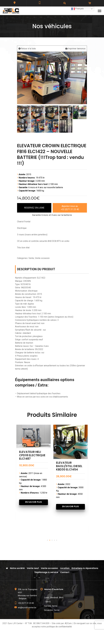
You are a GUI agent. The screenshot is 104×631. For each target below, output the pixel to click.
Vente (31, 258)
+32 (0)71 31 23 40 (26, 603)
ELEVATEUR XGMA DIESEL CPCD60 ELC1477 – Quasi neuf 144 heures (28, 468)
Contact (64, 572)
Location (64, 568)
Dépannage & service (46, 572)
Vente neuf (33, 568)
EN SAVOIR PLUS (30, 513)
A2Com (68, 623)
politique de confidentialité (59, 626)
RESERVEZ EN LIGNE (34, 207)
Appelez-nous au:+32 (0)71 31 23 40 (70, 208)
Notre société (17, 568)
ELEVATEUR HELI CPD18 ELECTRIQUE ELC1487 (66, 455)
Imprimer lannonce (75, 48)
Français (78, 8)
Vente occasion (42, 258)
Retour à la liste (27, 48)
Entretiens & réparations (85, 568)
